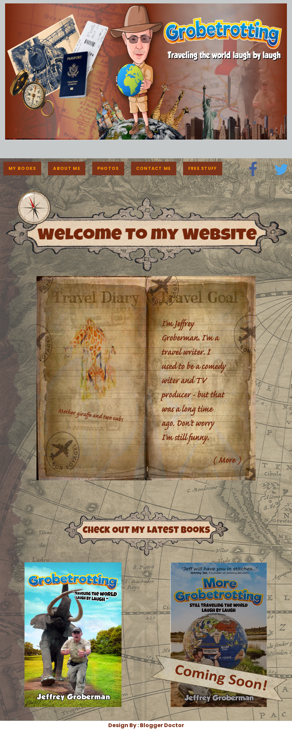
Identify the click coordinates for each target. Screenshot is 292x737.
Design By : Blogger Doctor (146, 725)
